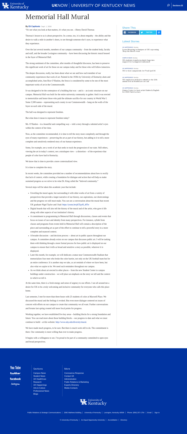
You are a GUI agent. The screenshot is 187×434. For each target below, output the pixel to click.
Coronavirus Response (74, 373)
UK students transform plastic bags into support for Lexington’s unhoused (138, 61)
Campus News (39, 373)
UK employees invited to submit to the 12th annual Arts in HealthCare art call (139, 80)
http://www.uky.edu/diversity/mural (71, 322)
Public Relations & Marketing (76, 382)
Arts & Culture (39, 388)
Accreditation (112, 420)
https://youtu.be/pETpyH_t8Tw (75, 204)
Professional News (41, 391)
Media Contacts (71, 388)
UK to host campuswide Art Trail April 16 (139, 71)
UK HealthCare (39, 379)
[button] (177, 5)
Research (37, 382)
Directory (123, 420)
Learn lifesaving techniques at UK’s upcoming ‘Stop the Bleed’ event (140, 50)
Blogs (35, 394)
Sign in (157, 413)
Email (149, 413)
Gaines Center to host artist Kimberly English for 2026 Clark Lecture (140, 91)
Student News (39, 376)
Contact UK (69, 376)
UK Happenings (40, 385)
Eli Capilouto (34, 26)
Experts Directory (71, 385)
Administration (70, 379)
